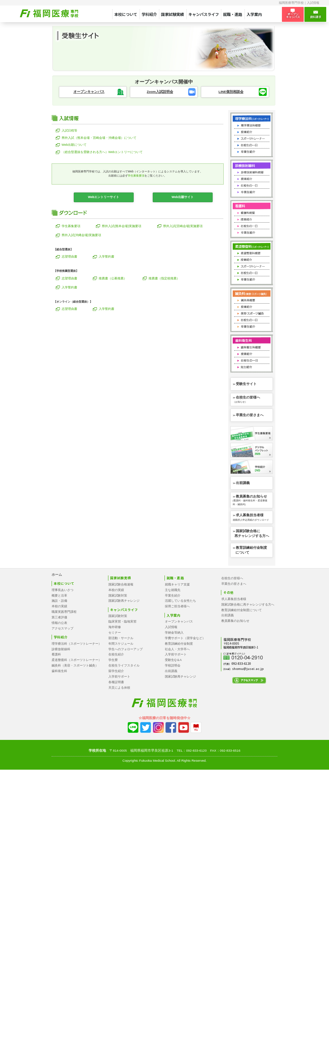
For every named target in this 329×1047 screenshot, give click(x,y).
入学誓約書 (106, 256)
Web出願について (74, 144)
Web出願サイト (182, 197)
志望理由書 (69, 256)
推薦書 (113, 278)
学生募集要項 (136, 175)
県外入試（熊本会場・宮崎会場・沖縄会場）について (99, 138)
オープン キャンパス (293, 14)
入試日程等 (69, 130)
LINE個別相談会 (231, 91)
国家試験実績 (172, 14)
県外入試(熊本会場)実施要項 (121, 226)
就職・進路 (232, 14)
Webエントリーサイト (103, 197)
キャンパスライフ (203, 14)
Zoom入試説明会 (160, 91)
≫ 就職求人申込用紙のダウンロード (251, 517)
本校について (125, 14)
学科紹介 (149, 14)
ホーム (57, 574)
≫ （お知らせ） (246, 399)
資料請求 (315, 14)
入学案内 (254, 14)
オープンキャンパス (89, 91)
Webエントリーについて (102, 152)
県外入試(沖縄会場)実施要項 (81, 235)
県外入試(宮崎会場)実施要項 (183, 226)
